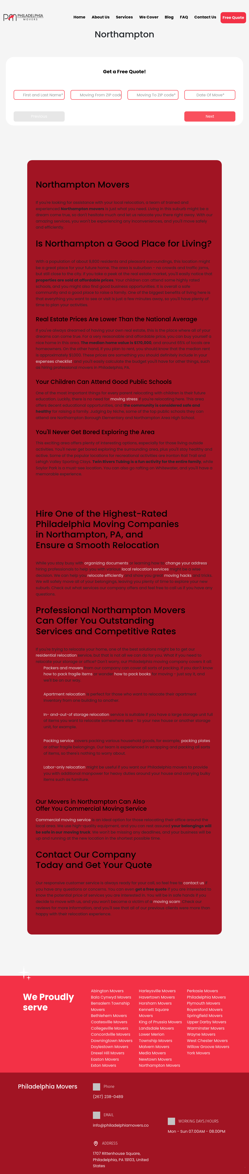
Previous (39, 116)
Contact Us (205, 17)
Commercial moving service (63, 820)
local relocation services (145, 569)
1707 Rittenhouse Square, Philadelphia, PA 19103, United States (121, 1160)
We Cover (148, 17)
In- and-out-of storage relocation (76, 714)
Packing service (59, 741)
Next (210, 116)
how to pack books (132, 674)
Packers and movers (63, 668)
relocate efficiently (106, 575)
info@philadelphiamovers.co (121, 1125)
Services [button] (124, 17)
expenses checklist (54, 361)
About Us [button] (101, 17)
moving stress (124, 399)
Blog (169, 17)
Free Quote (233, 17)
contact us (193, 883)
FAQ (184, 17)
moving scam (166, 901)
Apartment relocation (64, 694)
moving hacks (177, 575)
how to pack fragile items (69, 674)
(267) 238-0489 (108, 1097)
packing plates (195, 741)
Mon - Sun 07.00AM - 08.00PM (196, 1131)
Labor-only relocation (64, 767)
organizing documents (106, 563)
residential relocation (56, 655)
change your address (186, 563)
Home (79, 17)
